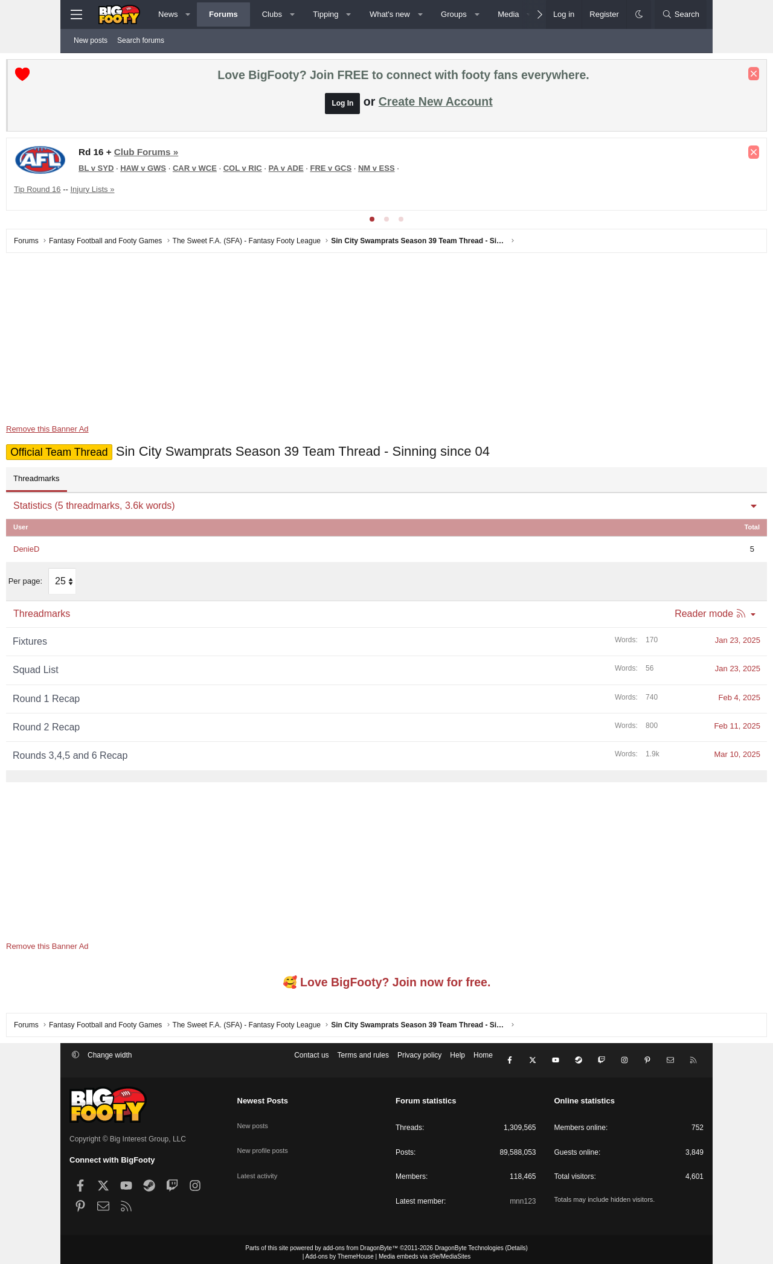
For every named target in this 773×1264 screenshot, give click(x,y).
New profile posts (265, 1135)
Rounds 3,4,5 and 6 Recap (133, 756)
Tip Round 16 (100, 192)
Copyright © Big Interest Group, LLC (127, 1132)
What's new (390, 14)
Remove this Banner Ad (110, 431)
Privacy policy (419, 1059)
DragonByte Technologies (469, 1242)
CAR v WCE (258, 171)
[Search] (681, 14)
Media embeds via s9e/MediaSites (424, 1250)
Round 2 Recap (109, 728)
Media (508, 14)
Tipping (325, 14)
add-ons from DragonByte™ (361, 1242)
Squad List (99, 670)
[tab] (372, 222)
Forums (223, 14)
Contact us (311, 1059)
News (168, 14)
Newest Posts (263, 1094)
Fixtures (93, 642)
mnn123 (523, 1195)
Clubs (272, 14)
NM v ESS (440, 171)
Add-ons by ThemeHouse (340, 1250)
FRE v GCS (394, 171)
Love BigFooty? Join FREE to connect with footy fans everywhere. (403, 78)
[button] (188, 14)
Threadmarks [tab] (100, 481)
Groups (454, 14)
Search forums (140, 40)
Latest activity (259, 1156)
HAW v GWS (206, 171)
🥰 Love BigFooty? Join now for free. (387, 982)
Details (516, 1242)
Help (457, 1059)
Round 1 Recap (109, 699)
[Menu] (76, 14)
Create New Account (436, 104)
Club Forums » (210, 155)
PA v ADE (349, 171)
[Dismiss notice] (690, 76)
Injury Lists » (155, 192)
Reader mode (640, 614)
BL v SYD (159, 171)
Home (483, 1059)
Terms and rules (363, 1059)
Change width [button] (110, 1059)
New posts (90, 40)
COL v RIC (306, 171)
